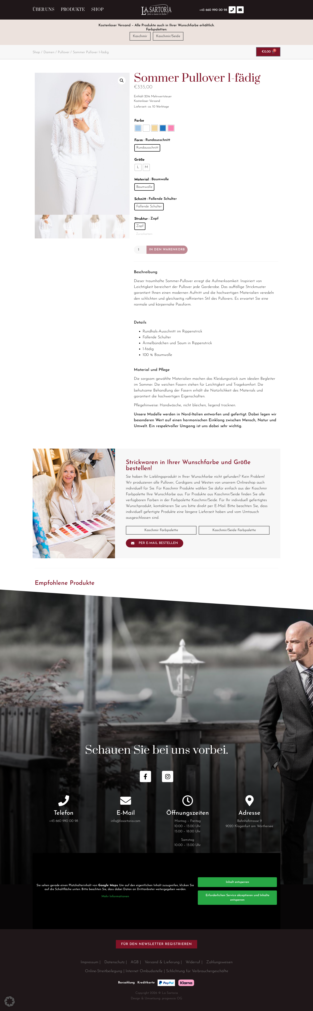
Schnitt (140, 199)
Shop (97, 9)
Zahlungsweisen (219, 962)
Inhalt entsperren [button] (237, 882)
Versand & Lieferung (162, 962)
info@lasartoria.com (125, 821)
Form (138, 140)
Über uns (43, 9)
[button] (122, 80)
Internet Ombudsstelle (144, 971)
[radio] (138, 128)
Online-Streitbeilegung (103, 971)
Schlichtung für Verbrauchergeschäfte (197, 971)
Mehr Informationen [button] (115, 896)
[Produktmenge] (140, 250)
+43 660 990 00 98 (63, 821)
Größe (139, 160)
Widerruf (193, 962)
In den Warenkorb (167, 249)
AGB (135, 962)
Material (141, 179)
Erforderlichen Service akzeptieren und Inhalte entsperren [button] (237, 898)
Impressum (89, 962)
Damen (48, 52)
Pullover (63, 52)
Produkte (73, 9)
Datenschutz (114, 962)
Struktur (141, 219)
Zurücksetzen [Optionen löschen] (144, 234)
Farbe (139, 120)
